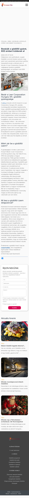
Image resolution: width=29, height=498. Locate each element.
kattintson (16, 450)
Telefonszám (5, 282)
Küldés (14, 308)
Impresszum (13, 493)
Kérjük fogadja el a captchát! (10, 304)
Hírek (9, 41)
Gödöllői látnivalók (14, 460)
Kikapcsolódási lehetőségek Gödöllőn (14, 481)
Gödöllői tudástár (14, 466)
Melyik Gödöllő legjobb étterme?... (13, 346)
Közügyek (14, 483)
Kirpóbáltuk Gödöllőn (14, 462)
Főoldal (4, 41)
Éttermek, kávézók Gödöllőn (14, 474)
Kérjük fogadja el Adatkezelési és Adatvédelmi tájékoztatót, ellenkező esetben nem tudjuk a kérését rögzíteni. (14, 300)
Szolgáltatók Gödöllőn (14, 479)
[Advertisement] (14, 22)
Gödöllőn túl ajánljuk (14, 464)
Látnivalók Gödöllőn (14, 476)
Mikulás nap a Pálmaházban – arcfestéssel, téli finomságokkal (12, 421)
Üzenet (4, 290)
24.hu (4, 103)
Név (3, 279)
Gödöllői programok (14, 458)
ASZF (19, 493)
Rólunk (7, 493)
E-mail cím (5, 286)
